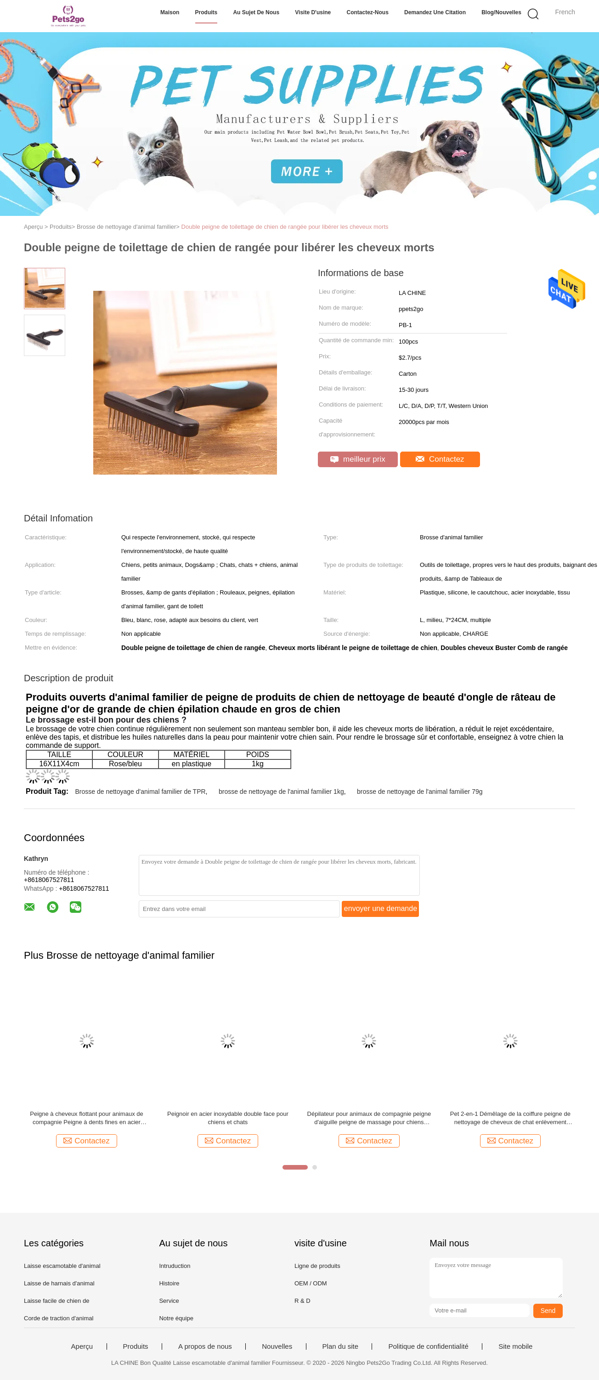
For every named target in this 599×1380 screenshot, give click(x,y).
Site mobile (515, 1346)
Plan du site (340, 1346)
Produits (206, 12)
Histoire (169, 1283)
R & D (302, 1300)
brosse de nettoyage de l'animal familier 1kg (281, 791)
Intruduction (174, 1265)
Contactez (440, 459)
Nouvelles (277, 1346)
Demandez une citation (435, 12)
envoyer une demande (380, 908)
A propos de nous (205, 1346)
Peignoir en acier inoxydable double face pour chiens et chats (227, 1117)
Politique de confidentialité (428, 1346)
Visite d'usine (313, 12)
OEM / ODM (310, 1283)
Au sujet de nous (256, 12)
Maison (169, 12)
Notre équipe (176, 1318)
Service (169, 1300)
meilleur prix (357, 459)
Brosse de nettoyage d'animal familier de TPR (140, 791)
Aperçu (82, 1346)
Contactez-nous (367, 12)
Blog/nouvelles (501, 12)
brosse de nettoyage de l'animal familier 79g (420, 791)
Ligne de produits (317, 1265)
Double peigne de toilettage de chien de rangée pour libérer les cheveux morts (285, 226)
